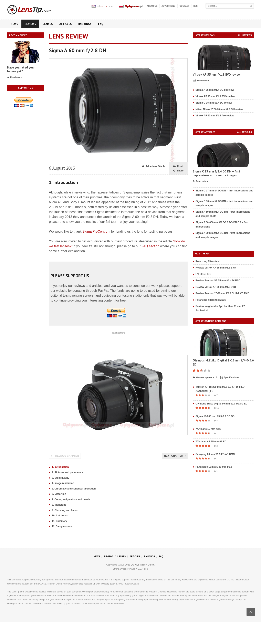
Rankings (85, 24)
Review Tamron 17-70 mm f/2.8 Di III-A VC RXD (222, 293)
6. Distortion (59, 494)
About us (152, 6)
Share (178, 171)
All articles (244, 132)
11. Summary (59, 521)
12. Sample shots (62, 526)
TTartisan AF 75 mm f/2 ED (211, 441)
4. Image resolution (63, 483)
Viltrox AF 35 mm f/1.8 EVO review (215, 96)
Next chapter (175, 455)
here (38, 603)
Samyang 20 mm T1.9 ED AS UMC (215, 454)
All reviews (245, 35)
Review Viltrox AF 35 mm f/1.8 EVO (216, 287)
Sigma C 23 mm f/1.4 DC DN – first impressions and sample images (216, 173)
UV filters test (203, 274)
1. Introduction (60, 467)
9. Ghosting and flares (64, 510)
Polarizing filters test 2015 (211, 299)
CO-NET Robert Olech (142, 564)
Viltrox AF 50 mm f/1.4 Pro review (215, 115)
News (14, 24)
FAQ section (150, 246)
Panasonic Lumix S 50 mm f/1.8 (214, 466)
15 (216, 408)
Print (178, 166)
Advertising (168, 6)
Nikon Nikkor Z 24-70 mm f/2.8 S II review (219, 109)
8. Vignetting (59, 504)
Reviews (30, 24)
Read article (200, 181)
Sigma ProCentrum (96, 231)
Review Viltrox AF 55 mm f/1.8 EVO (216, 267)
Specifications (229, 378)
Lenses (48, 24)
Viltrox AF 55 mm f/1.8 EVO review (216, 74)
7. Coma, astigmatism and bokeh (71, 499)
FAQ (100, 24)
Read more (14, 77)
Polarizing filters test (208, 261)
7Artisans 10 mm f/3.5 (208, 429)
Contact (184, 6)
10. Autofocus (60, 515)
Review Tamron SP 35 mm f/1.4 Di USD (218, 280)
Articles (65, 24)
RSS (195, 6)
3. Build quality (60, 477)
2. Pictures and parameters (67, 472)
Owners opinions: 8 (205, 378)
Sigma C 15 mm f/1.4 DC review (214, 102)
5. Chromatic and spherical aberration (74, 488)
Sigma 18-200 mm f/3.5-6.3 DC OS (215, 416)
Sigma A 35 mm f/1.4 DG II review (215, 89)
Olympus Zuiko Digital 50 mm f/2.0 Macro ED (221, 403)
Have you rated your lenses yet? (21, 69)
